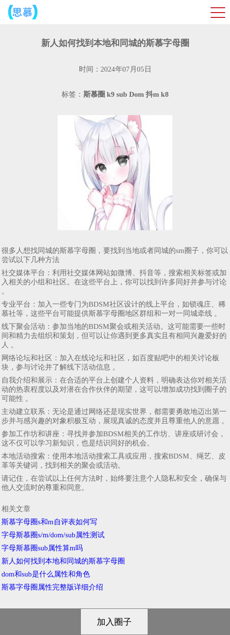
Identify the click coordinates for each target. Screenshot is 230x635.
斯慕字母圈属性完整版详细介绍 (52, 587)
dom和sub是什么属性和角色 (45, 574)
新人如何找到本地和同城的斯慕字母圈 (63, 561)
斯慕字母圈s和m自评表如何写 (49, 522)
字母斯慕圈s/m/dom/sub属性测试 (53, 535)
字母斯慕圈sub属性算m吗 (42, 548)
